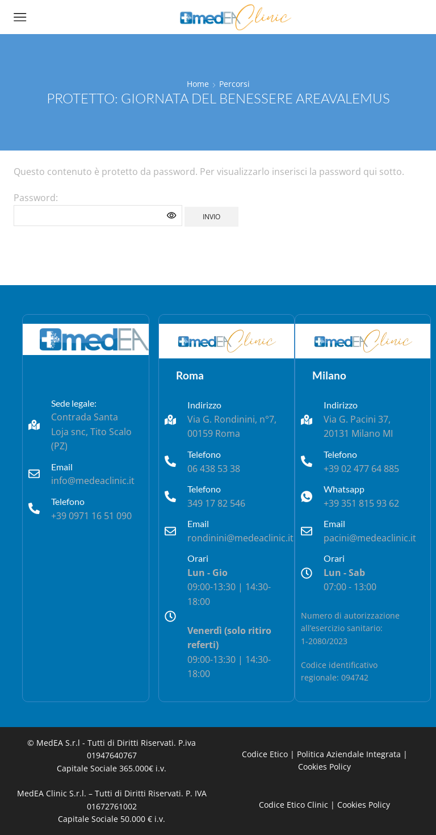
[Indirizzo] (170, 419)
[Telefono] (34, 508)
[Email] (34, 473)
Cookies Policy (324, 766)
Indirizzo (204, 404)
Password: (98, 209)
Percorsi (234, 83)
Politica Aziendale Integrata (349, 754)
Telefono (68, 501)
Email (62, 466)
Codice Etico (265, 754)
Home (198, 83)
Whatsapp (344, 488)
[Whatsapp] (306, 496)
